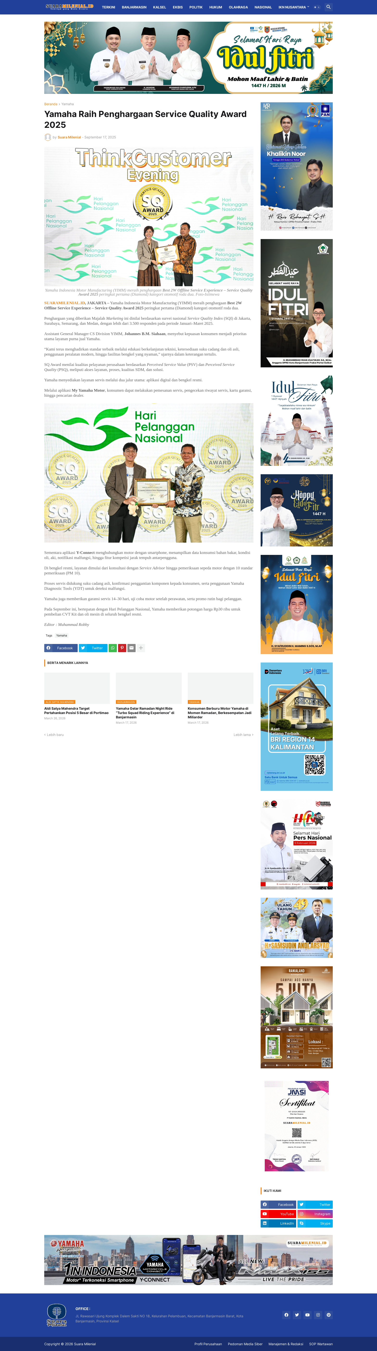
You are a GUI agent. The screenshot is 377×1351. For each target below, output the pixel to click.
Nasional (263, 7)
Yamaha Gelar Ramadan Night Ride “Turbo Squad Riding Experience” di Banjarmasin (145, 712)
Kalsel (159, 7)
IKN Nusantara (292, 7)
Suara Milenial (85, 1344)
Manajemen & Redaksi (286, 1344)
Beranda (50, 104)
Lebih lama (242, 735)
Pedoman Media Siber (245, 1344)
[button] (317, 7)
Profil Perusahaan (208, 1344)
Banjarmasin (134, 7)
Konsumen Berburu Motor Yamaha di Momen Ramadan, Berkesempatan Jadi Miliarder (219, 712)
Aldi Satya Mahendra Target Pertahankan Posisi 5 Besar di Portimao (76, 710)
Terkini (108, 7)
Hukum (215, 7)
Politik (196, 7)
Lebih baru (55, 735)
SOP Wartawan (321, 1344)
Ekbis (178, 7)
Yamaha (67, 104)
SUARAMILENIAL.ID (64, 303)
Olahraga (238, 7)
